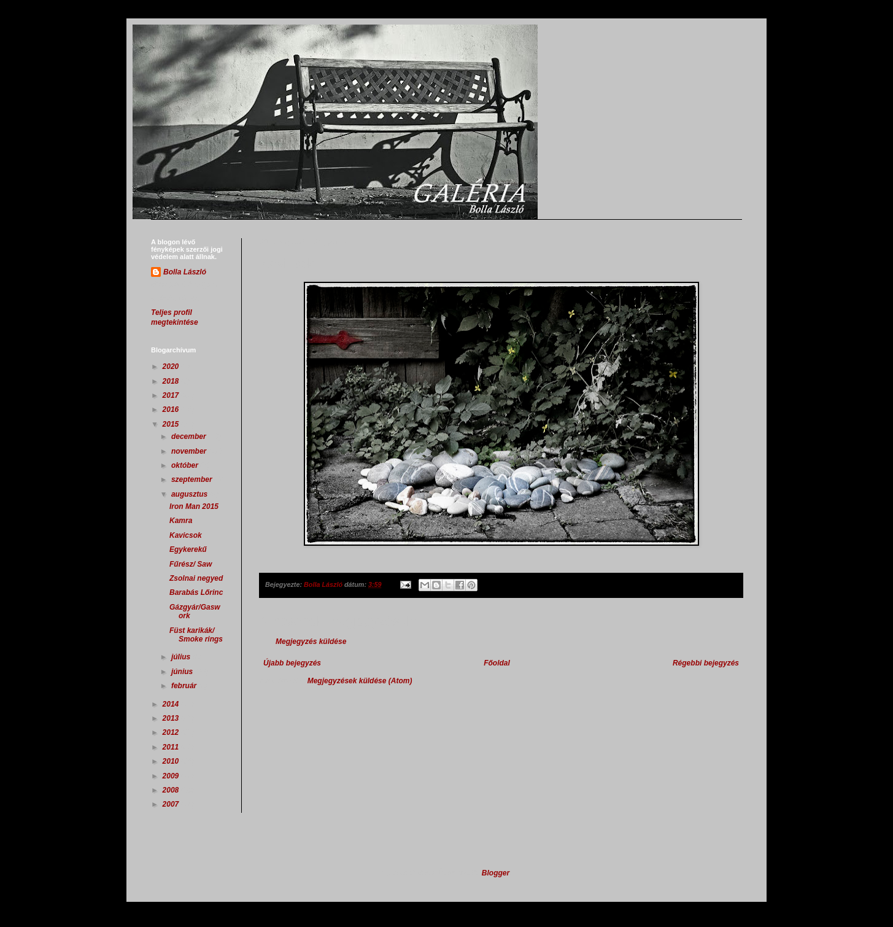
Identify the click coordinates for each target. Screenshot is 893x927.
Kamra (180, 520)
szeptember (192, 479)
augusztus (190, 494)
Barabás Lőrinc (196, 592)
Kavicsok (185, 535)
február (185, 685)
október (185, 465)
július (182, 657)
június (183, 671)
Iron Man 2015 (193, 506)
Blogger (495, 873)
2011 (172, 747)
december (189, 436)
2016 (172, 409)
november (190, 451)
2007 (172, 804)
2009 (172, 776)
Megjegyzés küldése (311, 641)
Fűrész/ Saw (190, 564)
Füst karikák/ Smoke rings (196, 634)
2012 (172, 732)
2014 (172, 704)
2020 (172, 366)
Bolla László (184, 272)
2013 (172, 718)
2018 (172, 381)
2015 (172, 424)
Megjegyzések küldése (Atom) (359, 681)
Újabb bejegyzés (292, 663)
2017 (172, 395)
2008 (172, 790)
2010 (172, 761)
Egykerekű (188, 549)
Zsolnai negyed (196, 578)
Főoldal (497, 663)
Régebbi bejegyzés (706, 663)
